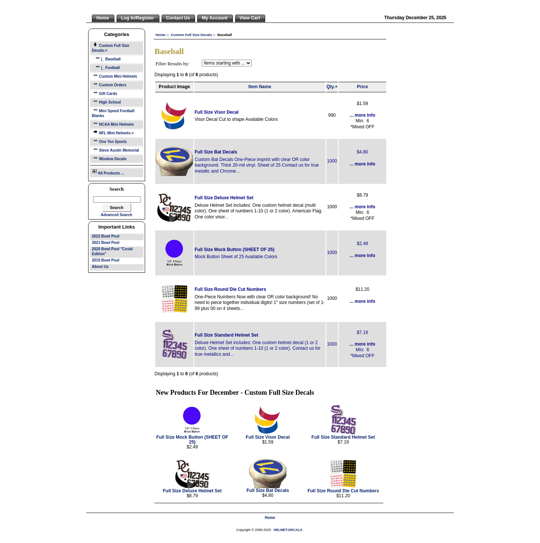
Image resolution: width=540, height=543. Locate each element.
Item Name (259, 86)
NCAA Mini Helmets (113, 123)
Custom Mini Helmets (114, 75)
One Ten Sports (109, 141)
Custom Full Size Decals (191, 35)
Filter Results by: (173, 63)
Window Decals (109, 158)
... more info (362, 115)
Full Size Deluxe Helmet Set (224, 197)
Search (117, 189)
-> (110, 48)
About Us (100, 267)
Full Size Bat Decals (216, 152)
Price (362, 86)
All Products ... (108, 171)
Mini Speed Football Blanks (113, 112)
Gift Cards (104, 93)
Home (160, 35)
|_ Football (106, 67)
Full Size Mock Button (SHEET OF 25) (234, 249)
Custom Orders (109, 84)
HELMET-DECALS (288, 530)
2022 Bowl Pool (105, 236)
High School (106, 101)
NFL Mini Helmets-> (113, 132)
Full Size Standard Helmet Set (226, 335)
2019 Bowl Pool (105, 260)
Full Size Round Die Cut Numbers (230, 289)
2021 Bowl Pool (105, 243)
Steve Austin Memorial (115, 149)
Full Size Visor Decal (216, 112)
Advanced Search (116, 215)
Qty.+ (332, 86)
